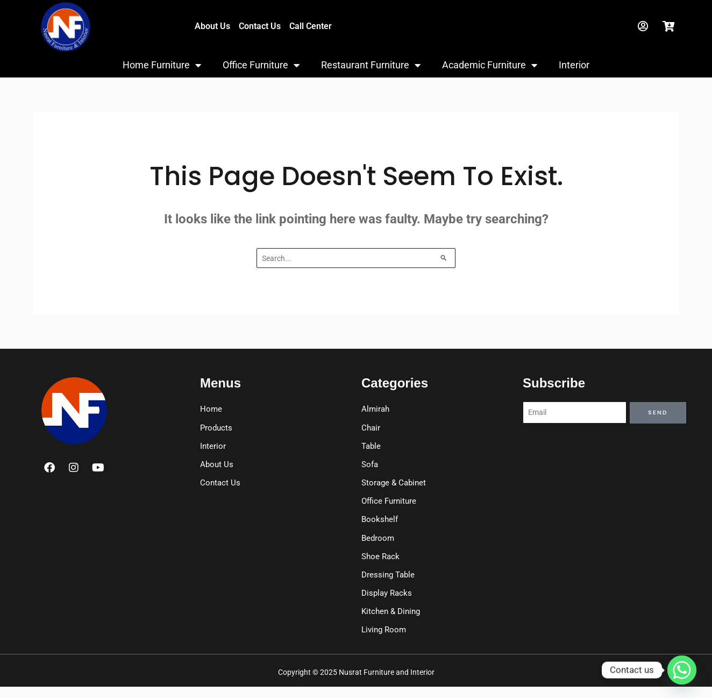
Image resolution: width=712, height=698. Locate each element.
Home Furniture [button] (162, 65)
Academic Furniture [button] (489, 65)
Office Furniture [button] (261, 65)
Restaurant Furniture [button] (371, 65)
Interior (574, 64)
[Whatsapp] (681, 670)
